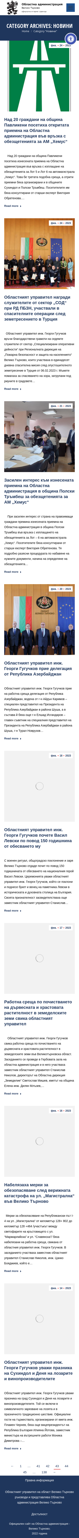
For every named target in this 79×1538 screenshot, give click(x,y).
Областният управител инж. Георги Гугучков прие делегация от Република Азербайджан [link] (38, 668)
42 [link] (48, 1466)
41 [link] (38, 1466)
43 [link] (57, 1466)
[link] (70, 38)
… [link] (29, 1466)
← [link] (12, 1466)
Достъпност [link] (39, 1514)
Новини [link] (37, 147)
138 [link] (44, 1472)
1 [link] (20, 1466)
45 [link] (25, 1472)
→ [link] (54, 1472)
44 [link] (66, 1466)
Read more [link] (12, 205)
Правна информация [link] (39, 1480)
